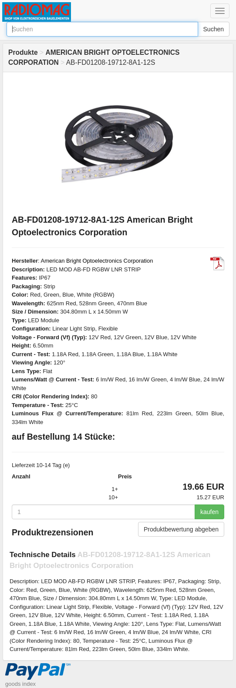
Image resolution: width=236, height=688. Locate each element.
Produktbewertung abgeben (181, 529)
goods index (20, 684)
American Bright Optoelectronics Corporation (97, 260)
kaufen (209, 511)
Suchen (213, 29)
